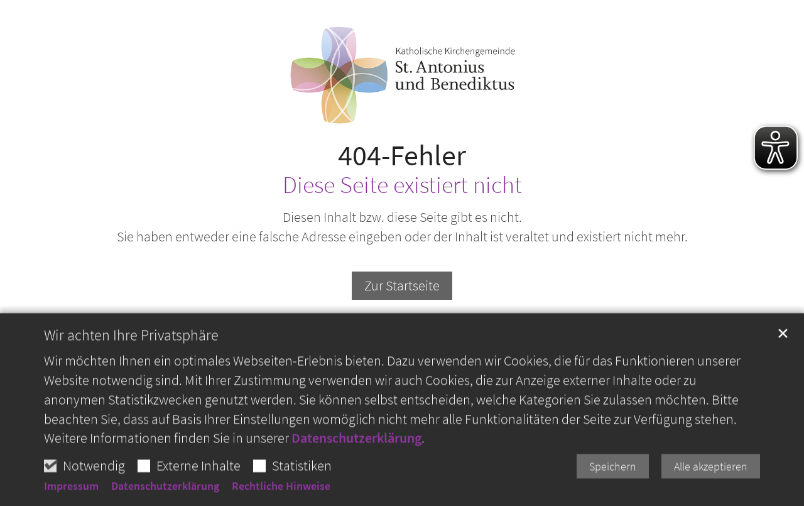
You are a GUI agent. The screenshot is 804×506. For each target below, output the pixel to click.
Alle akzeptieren (710, 487)
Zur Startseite (402, 285)
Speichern (612, 487)
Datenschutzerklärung (356, 459)
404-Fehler (402, 155)
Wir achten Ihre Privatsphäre (131, 356)
